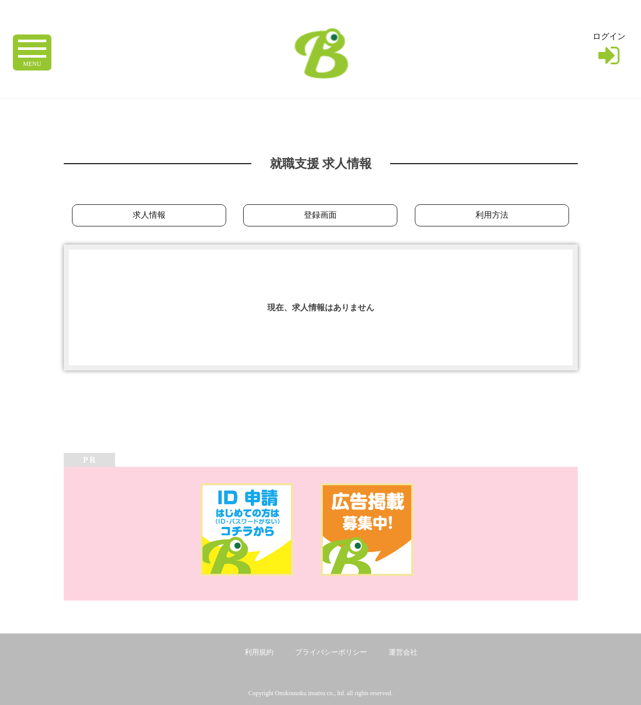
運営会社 (403, 652)
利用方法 (491, 214)
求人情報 (149, 214)
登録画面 (320, 214)
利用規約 (259, 652)
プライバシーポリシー (331, 652)
